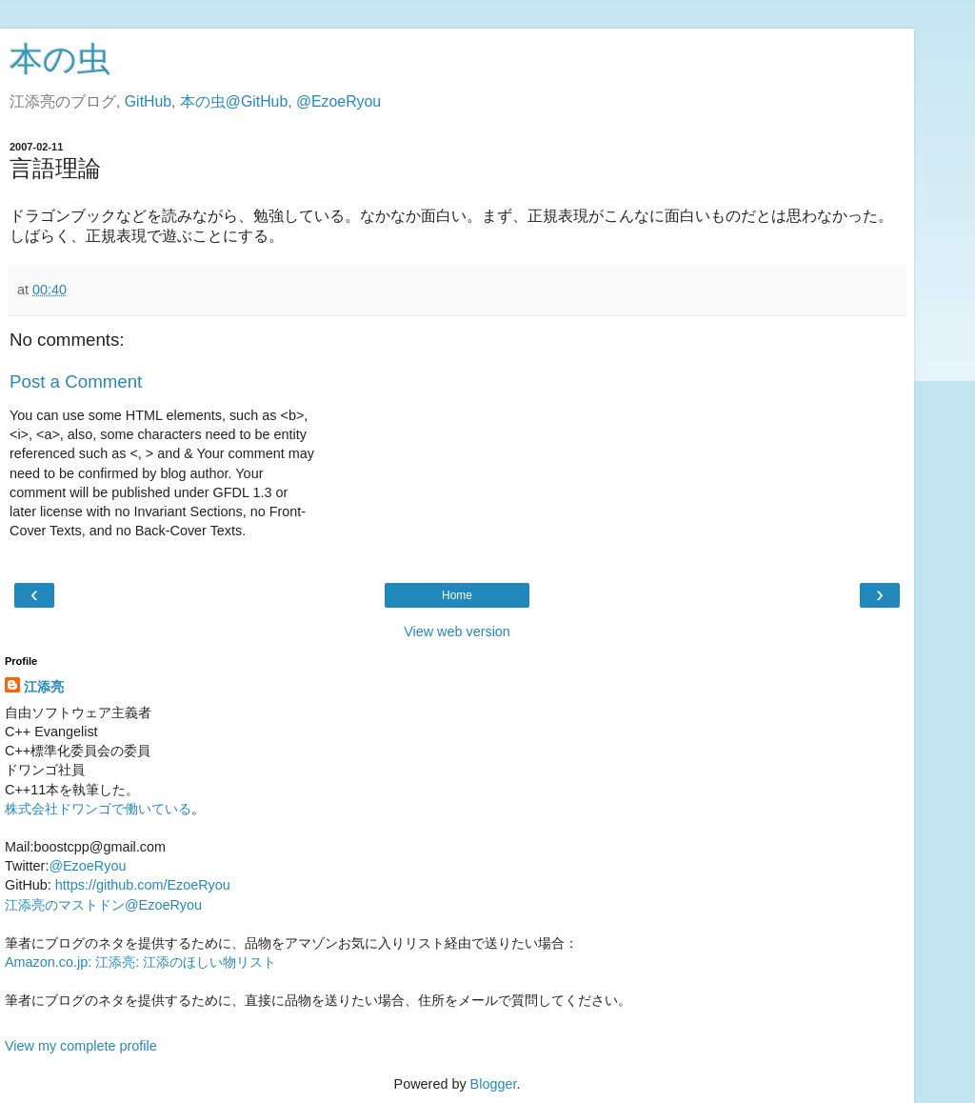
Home (457, 595)
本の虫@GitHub (234, 101)
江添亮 (44, 686)
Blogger (493, 1084)
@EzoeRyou (338, 101)
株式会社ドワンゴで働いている (98, 808)
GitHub (148, 101)
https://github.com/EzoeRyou (142, 884)
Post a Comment (76, 381)
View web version (457, 631)
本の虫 (60, 59)
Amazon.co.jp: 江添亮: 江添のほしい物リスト (140, 962)
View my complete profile (81, 1045)
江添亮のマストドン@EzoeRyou (103, 904)
